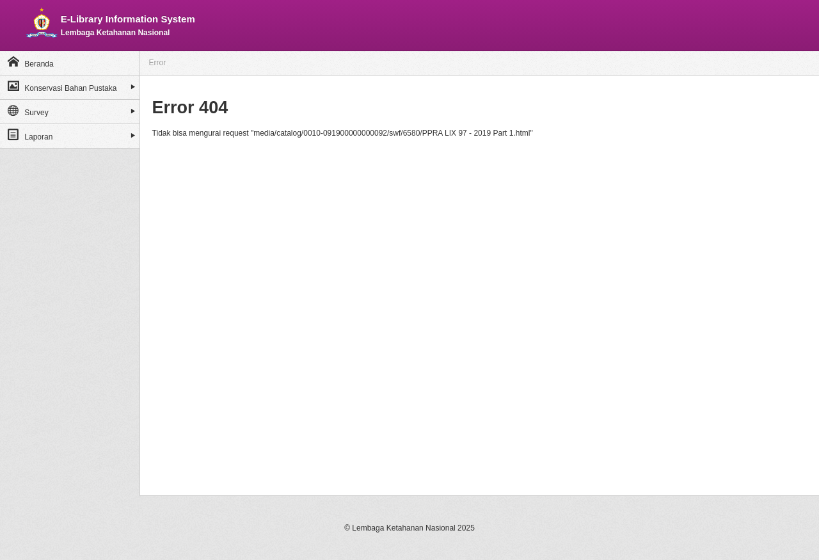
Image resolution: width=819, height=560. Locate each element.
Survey (28, 110)
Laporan (30, 134)
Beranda (31, 61)
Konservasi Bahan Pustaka (62, 86)
